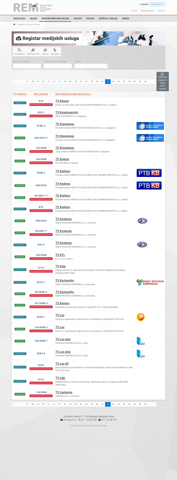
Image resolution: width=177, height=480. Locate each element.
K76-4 (41, 244)
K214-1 (41, 282)
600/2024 (41, 185)
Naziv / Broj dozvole (21, 61)
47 (135, 82)
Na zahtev (55, 51)
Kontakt (161, 11)
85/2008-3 (41, 292)
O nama (134, 11)
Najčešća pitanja (148, 11)
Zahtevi (78, 18)
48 (140, 82)
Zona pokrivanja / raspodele (55, 61)
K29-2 (41, 112)
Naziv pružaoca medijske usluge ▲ (73, 94)
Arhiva (125, 18)
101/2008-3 (41, 303)
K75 (41, 207)
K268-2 (41, 173)
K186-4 (41, 126)
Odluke (33, 18)
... (22, 82)
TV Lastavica (63, 392)
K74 (41, 101)
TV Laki (60, 378)
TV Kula (60, 266)
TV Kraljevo (62, 171)
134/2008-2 (41, 327)
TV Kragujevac (64, 124)
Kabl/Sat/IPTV (33, 51)
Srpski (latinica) (157, 4)
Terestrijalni (19, 51)
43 (113, 82)
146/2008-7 (41, 341)
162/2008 (41, 255)
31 (49, 82)
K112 (41, 379)
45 (124, 82)
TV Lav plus (63, 339)
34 (65, 82)
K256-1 (41, 317)
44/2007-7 (41, 231)
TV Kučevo (62, 303)
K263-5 (41, 353)
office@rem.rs (70, 419)
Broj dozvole (41, 94)
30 (43, 82)
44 (119, 82)
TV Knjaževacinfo (66, 112)
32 (54, 82)
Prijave (90, 18)
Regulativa (19, 18)
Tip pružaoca (20, 94)
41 (103, 82)
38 (86, 82)
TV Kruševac (63, 219)
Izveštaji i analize (108, 18)
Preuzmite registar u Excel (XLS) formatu (162, 81)
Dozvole (78, 61)
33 (59, 82)
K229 (41, 365)
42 (108, 82)
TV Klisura (62, 101)
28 (33, 82)
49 (146, 82)
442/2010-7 (41, 138)
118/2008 (41, 392)
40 (97, 82)
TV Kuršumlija (64, 280)
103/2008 (41, 159)
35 (70, 82)
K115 (41, 267)
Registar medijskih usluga (55, 18)
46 (129, 82)
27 (27, 82)
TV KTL (60, 255)
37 (81, 82)
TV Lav (59, 315)
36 (76, 82)
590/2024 (41, 220)
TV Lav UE (62, 363)
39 (92, 82)
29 (38, 82)
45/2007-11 (41, 195)
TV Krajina (62, 159)
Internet (45, 51)
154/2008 (41, 148)
